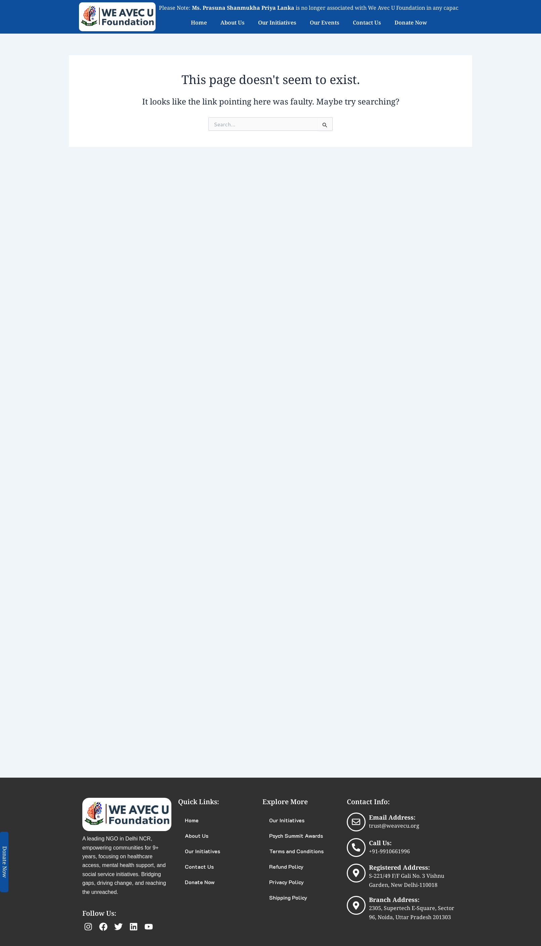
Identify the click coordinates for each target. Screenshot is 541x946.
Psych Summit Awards (296, 835)
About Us (232, 22)
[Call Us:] (356, 847)
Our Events (324, 22)
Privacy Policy (286, 882)
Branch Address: (394, 900)
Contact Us (367, 22)
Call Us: (380, 843)
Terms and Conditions (296, 851)
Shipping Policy (288, 897)
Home (199, 22)
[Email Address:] (356, 822)
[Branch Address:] (356, 905)
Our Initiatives (277, 22)
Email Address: (392, 817)
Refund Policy (286, 866)
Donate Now (410, 22)
